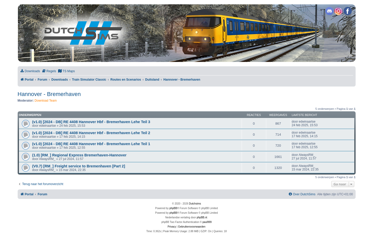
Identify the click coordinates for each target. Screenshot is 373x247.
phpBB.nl (202, 217)
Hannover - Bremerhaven (49, 94)
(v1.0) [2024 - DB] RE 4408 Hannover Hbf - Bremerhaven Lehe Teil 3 (91, 122)
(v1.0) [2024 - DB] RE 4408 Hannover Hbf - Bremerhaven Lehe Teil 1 (91, 144)
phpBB (173, 208)
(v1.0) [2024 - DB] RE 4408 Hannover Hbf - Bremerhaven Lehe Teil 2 (91, 133)
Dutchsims (195, 203)
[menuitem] (30, 71)
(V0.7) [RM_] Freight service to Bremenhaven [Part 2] (78, 166)
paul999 (207, 222)
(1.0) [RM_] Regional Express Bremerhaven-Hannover (79, 155)
